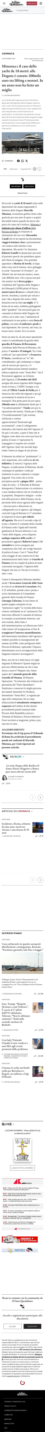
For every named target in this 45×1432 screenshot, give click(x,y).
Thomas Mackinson (11, 95)
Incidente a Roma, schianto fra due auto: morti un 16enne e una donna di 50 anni (16, 828)
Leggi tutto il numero (22, 1168)
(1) (41, 836)
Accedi (12, 1326)
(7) (8, 783)
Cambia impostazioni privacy (15, 1410)
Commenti (7, 161)
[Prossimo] (40, 797)
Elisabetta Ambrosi (16, 776)
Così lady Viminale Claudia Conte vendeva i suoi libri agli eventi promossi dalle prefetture (15, 1044)
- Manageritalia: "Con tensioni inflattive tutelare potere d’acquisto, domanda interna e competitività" (22, 1217)
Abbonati (31, 3)
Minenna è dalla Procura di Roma (21, 228)
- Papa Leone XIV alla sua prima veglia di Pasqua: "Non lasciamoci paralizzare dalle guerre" (21, 1189)
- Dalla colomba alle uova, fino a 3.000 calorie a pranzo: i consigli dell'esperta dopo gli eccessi (20, 1200)
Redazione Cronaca (11, 836)
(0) (41, 1030)
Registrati (32, 1326)
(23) (40, 994)
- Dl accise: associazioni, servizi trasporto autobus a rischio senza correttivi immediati (21, 1211)
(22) (40, 1056)
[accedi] (41, 3)
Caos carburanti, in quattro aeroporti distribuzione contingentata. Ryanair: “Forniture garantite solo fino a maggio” (22, 947)
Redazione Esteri (10, 1030)
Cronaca (8, 53)
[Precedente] (33, 797)
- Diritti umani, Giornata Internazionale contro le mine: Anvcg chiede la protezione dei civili (22, 1194)
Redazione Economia (12, 994)
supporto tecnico (13, 1376)
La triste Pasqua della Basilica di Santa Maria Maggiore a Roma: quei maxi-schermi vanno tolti (22, 768)
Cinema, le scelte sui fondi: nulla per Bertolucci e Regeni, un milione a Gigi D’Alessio (16, 1072)
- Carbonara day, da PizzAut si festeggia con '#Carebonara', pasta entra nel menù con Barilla (19, 1223)
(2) (41, 1082)
